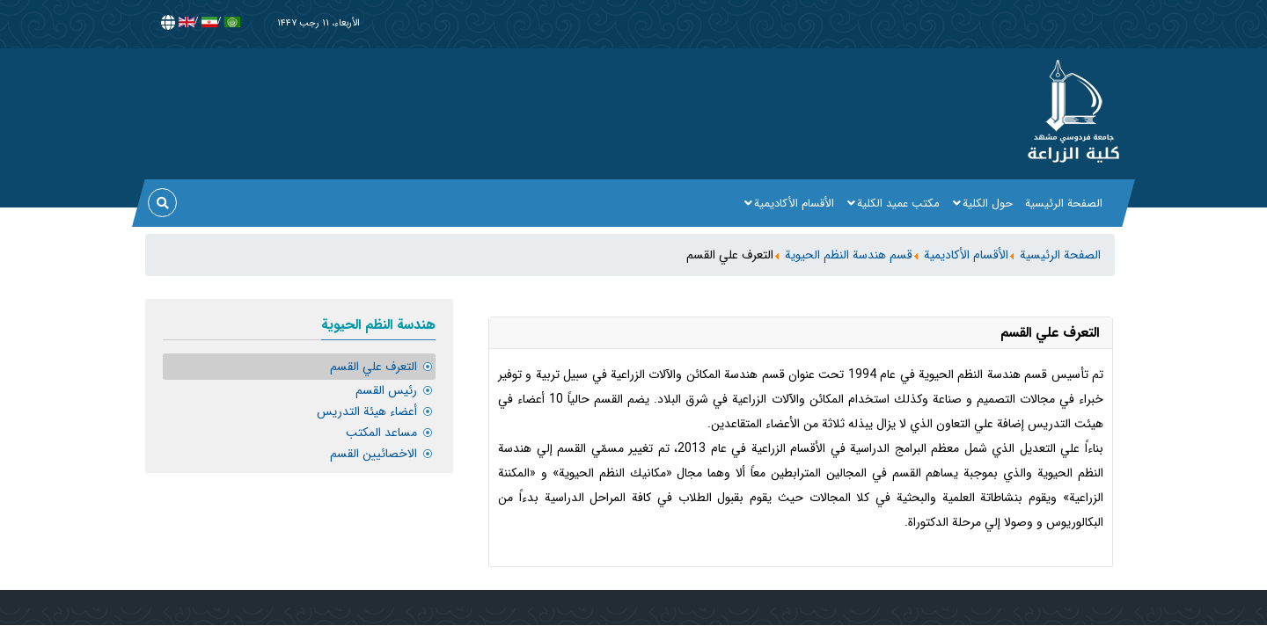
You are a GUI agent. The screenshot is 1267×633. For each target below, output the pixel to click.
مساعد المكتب (381, 432)
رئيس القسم (386, 390)
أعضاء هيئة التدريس (367, 411)
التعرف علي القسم (373, 366)
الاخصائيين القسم (373, 453)
